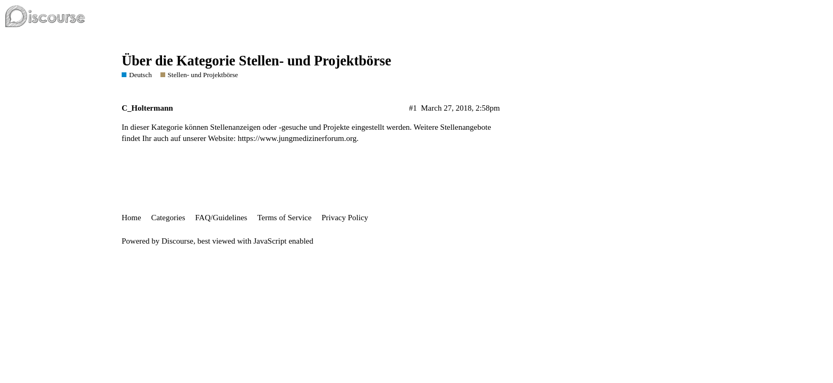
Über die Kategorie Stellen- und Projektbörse (257, 61)
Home (131, 217)
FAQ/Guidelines (221, 217)
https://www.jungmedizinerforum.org (296, 138)
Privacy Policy (344, 217)
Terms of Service (284, 217)
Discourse (177, 241)
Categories (168, 217)
